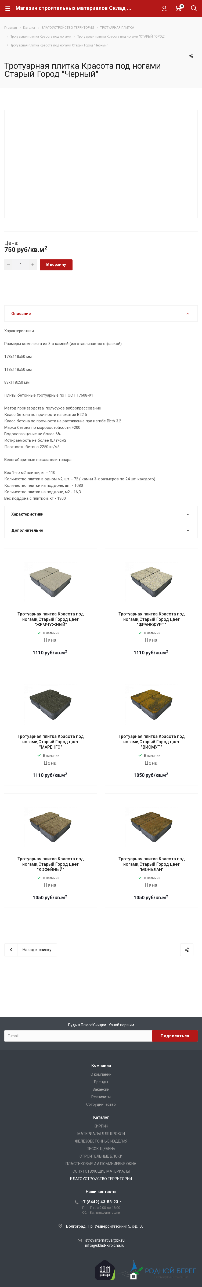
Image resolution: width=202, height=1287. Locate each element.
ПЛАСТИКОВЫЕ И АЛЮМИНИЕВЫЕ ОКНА (101, 1164)
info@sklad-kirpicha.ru (104, 1245)
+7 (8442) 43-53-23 (99, 1201)
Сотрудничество (101, 1104)
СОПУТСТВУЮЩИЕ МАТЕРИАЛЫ (101, 1171)
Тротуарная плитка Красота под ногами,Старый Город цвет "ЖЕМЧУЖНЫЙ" (50, 619)
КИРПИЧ (101, 1126)
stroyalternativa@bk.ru (105, 1240)
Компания (101, 1065)
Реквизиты (101, 1097)
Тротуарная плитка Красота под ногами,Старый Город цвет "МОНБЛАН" (151, 864)
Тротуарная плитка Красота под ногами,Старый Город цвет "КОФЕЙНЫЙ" (50, 864)
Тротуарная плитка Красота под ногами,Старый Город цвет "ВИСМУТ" (151, 742)
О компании (101, 1074)
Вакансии (101, 1089)
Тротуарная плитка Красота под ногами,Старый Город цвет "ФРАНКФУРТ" (151, 619)
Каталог (101, 1117)
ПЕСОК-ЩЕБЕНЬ (101, 1149)
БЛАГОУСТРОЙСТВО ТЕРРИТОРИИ (101, 1179)
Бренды (101, 1082)
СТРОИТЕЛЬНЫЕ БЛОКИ (101, 1156)
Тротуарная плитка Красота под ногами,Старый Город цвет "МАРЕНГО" (50, 742)
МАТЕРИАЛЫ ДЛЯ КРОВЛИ (101, 1134)
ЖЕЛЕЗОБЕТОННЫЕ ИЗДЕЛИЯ (101, 1141)
